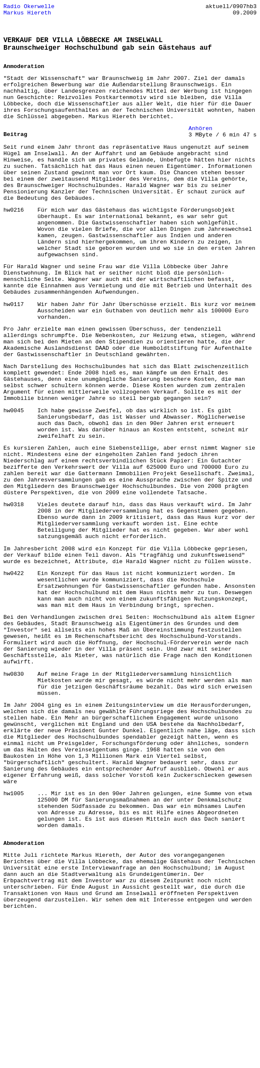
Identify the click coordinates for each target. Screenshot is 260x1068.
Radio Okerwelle (28, 7)
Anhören (200, 145)
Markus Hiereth (27, 15)
